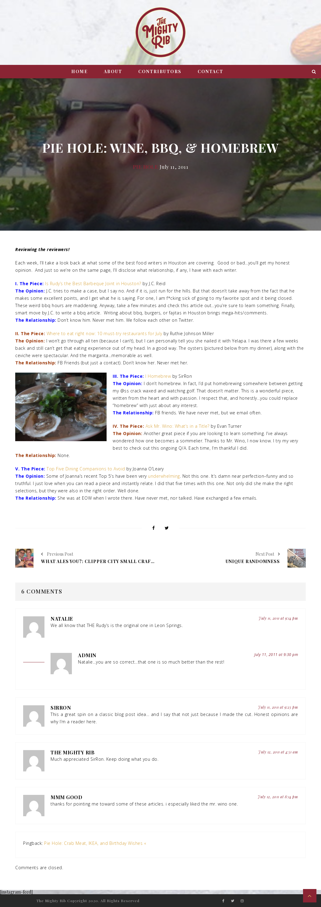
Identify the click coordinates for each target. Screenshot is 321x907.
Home (79, 71)
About (113, 71)
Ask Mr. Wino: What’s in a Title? (178, 426)
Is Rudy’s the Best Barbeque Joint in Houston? (94, 283)
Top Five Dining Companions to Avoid (86, 469)
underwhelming (164, 476)
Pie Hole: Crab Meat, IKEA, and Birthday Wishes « (95, 843)
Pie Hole (145, 166)
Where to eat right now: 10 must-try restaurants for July (104, 333)
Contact (210, 71)
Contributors (160, 71)
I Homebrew (158, 376)
